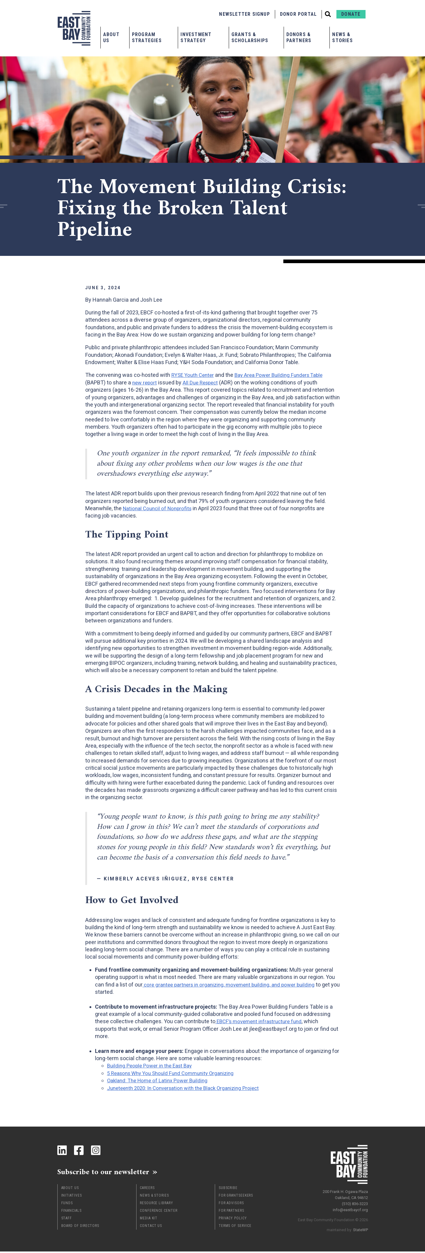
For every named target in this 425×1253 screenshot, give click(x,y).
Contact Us (151, 1227)
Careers (147, 1189)
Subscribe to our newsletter (111, 1172)
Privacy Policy (233, 1220)
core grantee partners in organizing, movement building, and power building (234, 984)
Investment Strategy (195, 37)
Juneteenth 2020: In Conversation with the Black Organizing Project (188, 1087)
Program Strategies (147, 37)
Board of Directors (80, 1227)
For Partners (231, 1212)
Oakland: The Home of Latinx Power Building (160, 1080)
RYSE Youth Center (194, 375)
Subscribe (228, 1189)
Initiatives (71, 1197)
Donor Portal (298, 14)
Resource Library (156, 1204)
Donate (350, 14)
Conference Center (158, 1212)
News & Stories (342, 37)
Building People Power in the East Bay (152, 1065)
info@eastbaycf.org (350, 1207)
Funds (67, 1204)
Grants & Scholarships (249, 37)
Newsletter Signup (244, 14)
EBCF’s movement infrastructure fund (261, 1021)
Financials (71, 1212)
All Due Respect (203, 382)
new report (145, 382)
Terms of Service (235, 1227)
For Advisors (231, 1204)
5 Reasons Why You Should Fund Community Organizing (174, 1073)
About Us (111, 37)
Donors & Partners (299, 37)
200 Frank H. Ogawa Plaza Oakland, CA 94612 (345, 1192)
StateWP (360, 1227)
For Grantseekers (236, 1197)
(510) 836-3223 (355, 1201)
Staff (66, 1220)
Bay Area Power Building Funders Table (285, 375)
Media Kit (148, 1220)
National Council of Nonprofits (159, 508)
